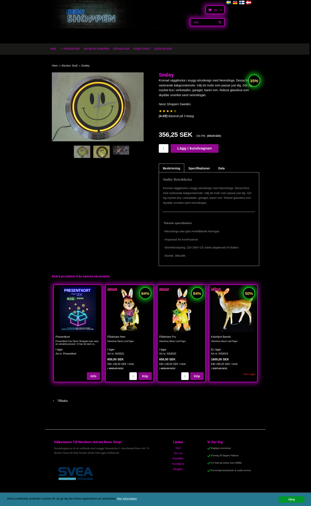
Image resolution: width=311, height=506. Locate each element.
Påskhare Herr (116, 336)
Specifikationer (199, 168)
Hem (55, 65)
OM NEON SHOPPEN (96, 48)
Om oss (178, 453)
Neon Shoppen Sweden (175, 104)
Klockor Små (70, 65)
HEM (53, 48)
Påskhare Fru (167, 336)
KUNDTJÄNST (141, 48)
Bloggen (178, 469)
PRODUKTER (71, 48)
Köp (145, 376)
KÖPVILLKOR (121, 48)
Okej (291, 499)
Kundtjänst (178, 463)
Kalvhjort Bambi (221, 336)
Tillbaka (60, 401)
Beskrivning (171, 168)
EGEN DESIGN (163, 48)
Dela (221, 168)
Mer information (131, 498)
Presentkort (63, 336)
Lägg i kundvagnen (194, 148)
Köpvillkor (178, 458)
